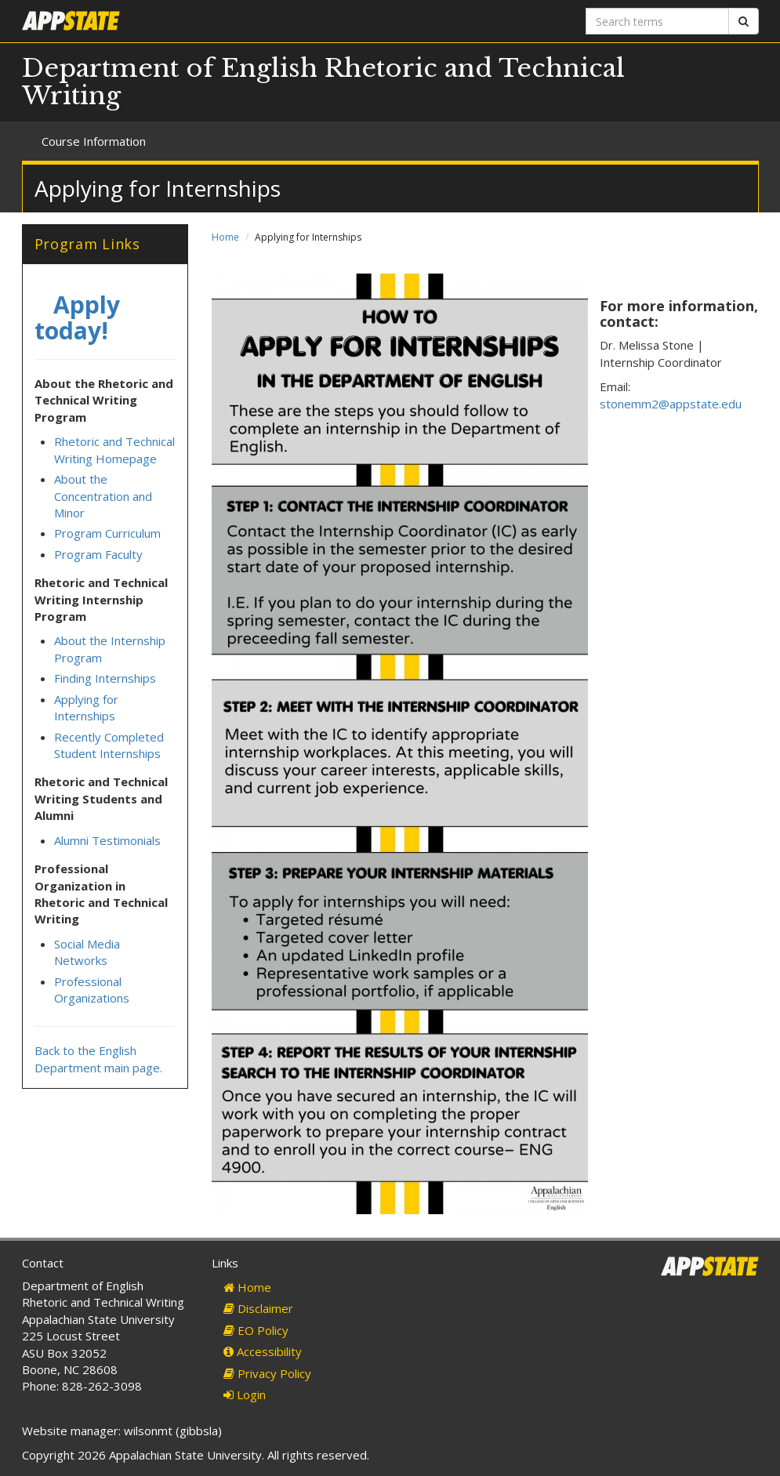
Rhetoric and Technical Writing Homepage (114, 449)
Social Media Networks (87, 952)
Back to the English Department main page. (98, 1059)
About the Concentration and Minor (103, 495)
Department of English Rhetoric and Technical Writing (323, 82)
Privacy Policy (267, 1373)
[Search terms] (657, 21)
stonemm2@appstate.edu (671, 404)
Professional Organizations (91, 990)
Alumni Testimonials (107, 840)
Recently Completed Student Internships (109, 745)
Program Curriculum (107, 533)
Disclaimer (258, 1308)
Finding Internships (105, 678)
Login (244, 1394)
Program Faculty (98, 554)
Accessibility (262, 1351)
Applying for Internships (86, 707)
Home (225, 237)
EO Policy (255, 1330)
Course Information (94, 141)
